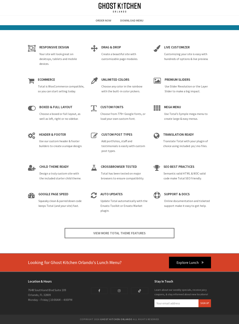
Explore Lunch (190, 262)
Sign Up (204, 303)
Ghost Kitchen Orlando (116, 319)
